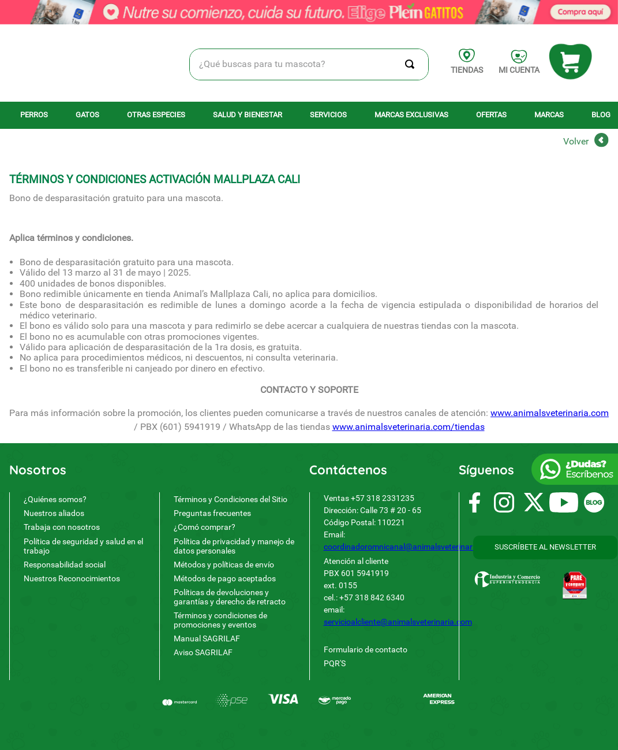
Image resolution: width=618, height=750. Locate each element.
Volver (576, 12)
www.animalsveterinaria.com (549, 284)
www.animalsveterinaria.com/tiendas (408, 297)
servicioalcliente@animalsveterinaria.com (398, 570)
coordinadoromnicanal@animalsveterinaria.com (410, 495)
